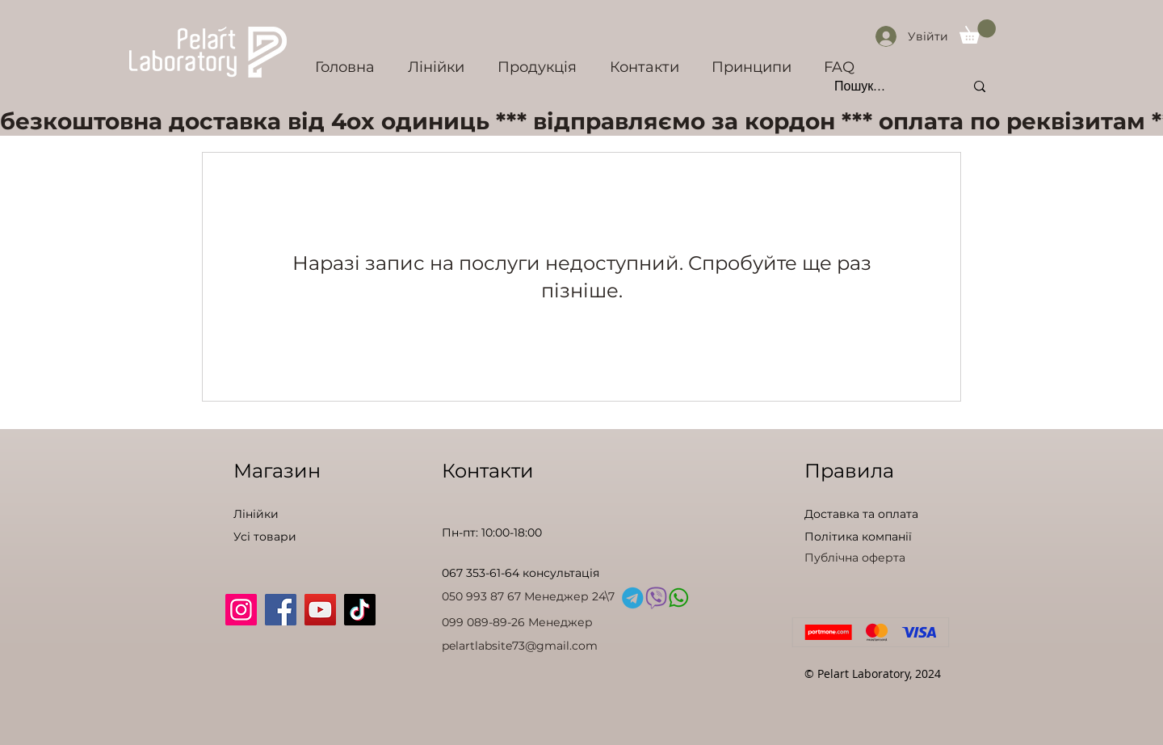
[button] (977, 31)
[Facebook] (280, 609)
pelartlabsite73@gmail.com (520, 645)
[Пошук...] (887, 86)
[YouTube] (320, 609)
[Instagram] (241, 609)
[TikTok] (360, 609)
